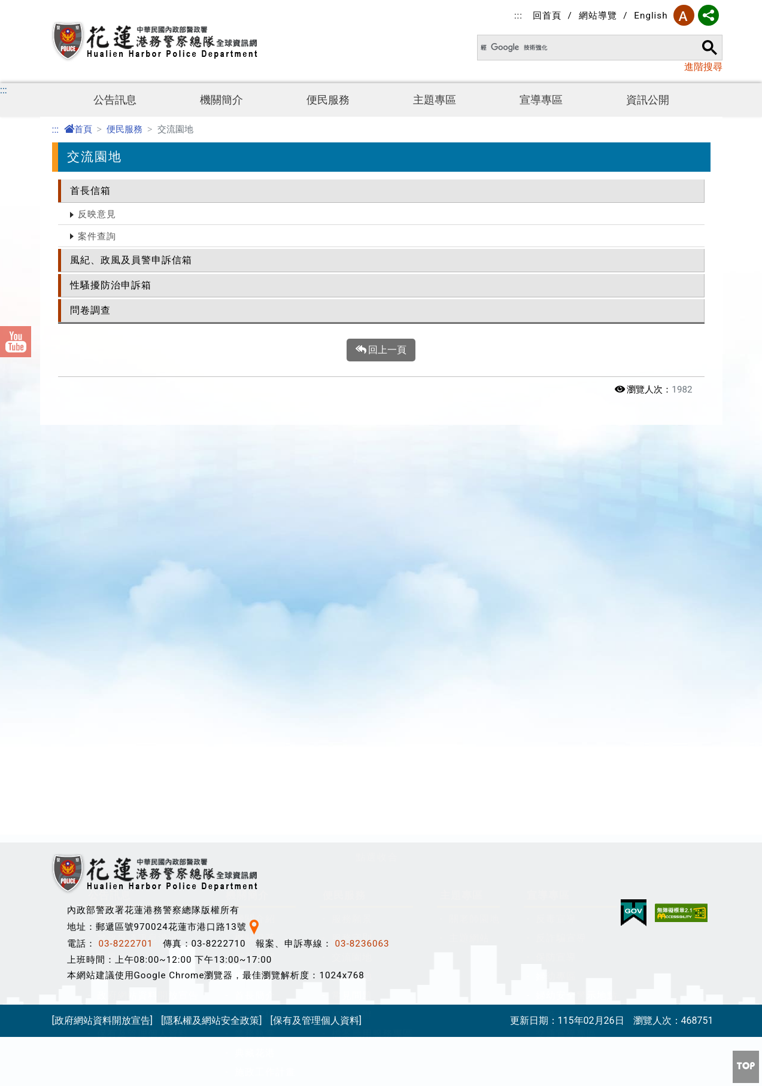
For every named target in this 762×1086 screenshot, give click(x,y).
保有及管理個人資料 (143, 634)
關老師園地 (474, 519)
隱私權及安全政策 (137, 614)
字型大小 (683, 15)
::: (518, 15)
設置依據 (255, 557)
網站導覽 (598, 15)
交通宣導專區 (566, 634)
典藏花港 (255, 653)
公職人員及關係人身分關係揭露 (168, 783)
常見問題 (352, 595)
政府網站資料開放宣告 (148, 595)
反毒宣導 (556, 519)
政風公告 (117, 557)
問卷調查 (90, 310)
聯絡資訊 (255, 691)
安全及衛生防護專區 (143, 821)
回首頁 (547, 15)
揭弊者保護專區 (571, 614)
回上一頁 (381, 350)
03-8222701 (126, 948)
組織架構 (255, 614)
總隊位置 (255, 710)
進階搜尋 (703, 66)
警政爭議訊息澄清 (137, 538)
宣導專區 (541, 100)
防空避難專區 (127, 802)
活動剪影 (117, 576)
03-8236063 (362, 948)
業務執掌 (255, 634)
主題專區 (434, 100)
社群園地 (352, 576)
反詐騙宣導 (561, 538)
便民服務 (328, 100)
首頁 (78, 129)
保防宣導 (556, 557)
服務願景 (352, 519)
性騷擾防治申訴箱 (110, 285)
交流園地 (352, 557)
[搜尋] (579, 47)
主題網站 (469, 538)
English (650, 15)
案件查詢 (97, 236)
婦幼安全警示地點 (576, 595)
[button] (377, 452)
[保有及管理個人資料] (315, 1025)
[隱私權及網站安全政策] (211, 1025)
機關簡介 (221, 100)
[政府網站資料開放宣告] (102, 1025)
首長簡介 (255, 595)
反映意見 (97, 214)
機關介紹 (255, 519)
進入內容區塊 (28, 7)
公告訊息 (114, 100)
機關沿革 (255, 538)
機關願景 (255, 576)
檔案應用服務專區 (372, 634)
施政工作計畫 (265, 672)
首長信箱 (90, 190)
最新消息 (117, 519)
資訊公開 (647, 100)
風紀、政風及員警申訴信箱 (131, 260)
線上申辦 (352, 614)
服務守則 (352, 538)
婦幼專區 (556, 576)
